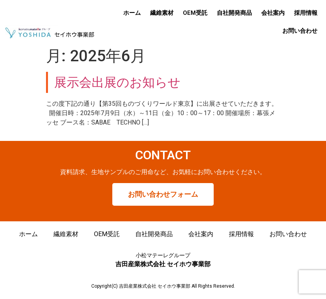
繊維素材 (162, 12)
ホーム (132, 12)
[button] (163, 194)
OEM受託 (195, 12)
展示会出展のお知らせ (117, 82)
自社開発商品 (234, 12)
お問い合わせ (299, 30)
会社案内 (273, 12)
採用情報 (305, 12)
